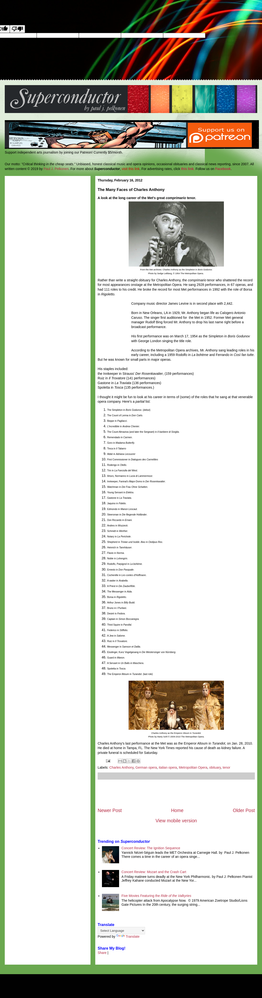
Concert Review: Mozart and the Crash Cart (153, 872)
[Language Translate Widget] (121, 930)
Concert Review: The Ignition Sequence (150, 848)
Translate (128, 936)
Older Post (244, 810)
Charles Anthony (121, 767)
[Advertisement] (176, 793)
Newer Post (110, 810)
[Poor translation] (17, 29)
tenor (226, 767)
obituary (215, 767)
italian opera (168, 767)
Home (177, 810)
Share (102, 953)
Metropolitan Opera (193, 767)
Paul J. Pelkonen (56, 169)
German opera (146, 767)
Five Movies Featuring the (156, 896)
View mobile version (176, 820)
